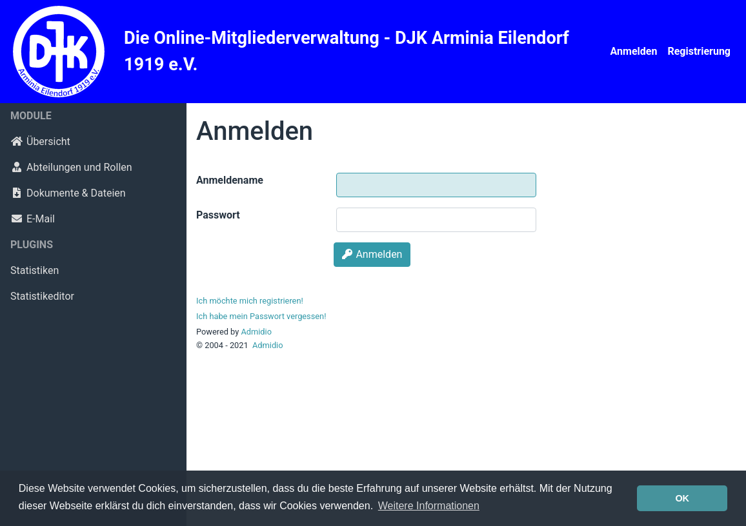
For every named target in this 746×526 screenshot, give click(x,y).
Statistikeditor (42, 296)
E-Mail (32, 219)
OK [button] (682, 498)
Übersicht (40, 141)
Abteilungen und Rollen (71, 167)
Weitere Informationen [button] (428, 505)
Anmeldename (229, 180)
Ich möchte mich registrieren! (249, 301)
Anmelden (634, 51)
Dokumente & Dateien (68, 193)
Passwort (218, 215)
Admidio (256, 331)
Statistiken (34, 270)
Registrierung (699, 51)
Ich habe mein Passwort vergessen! (261, 316)
